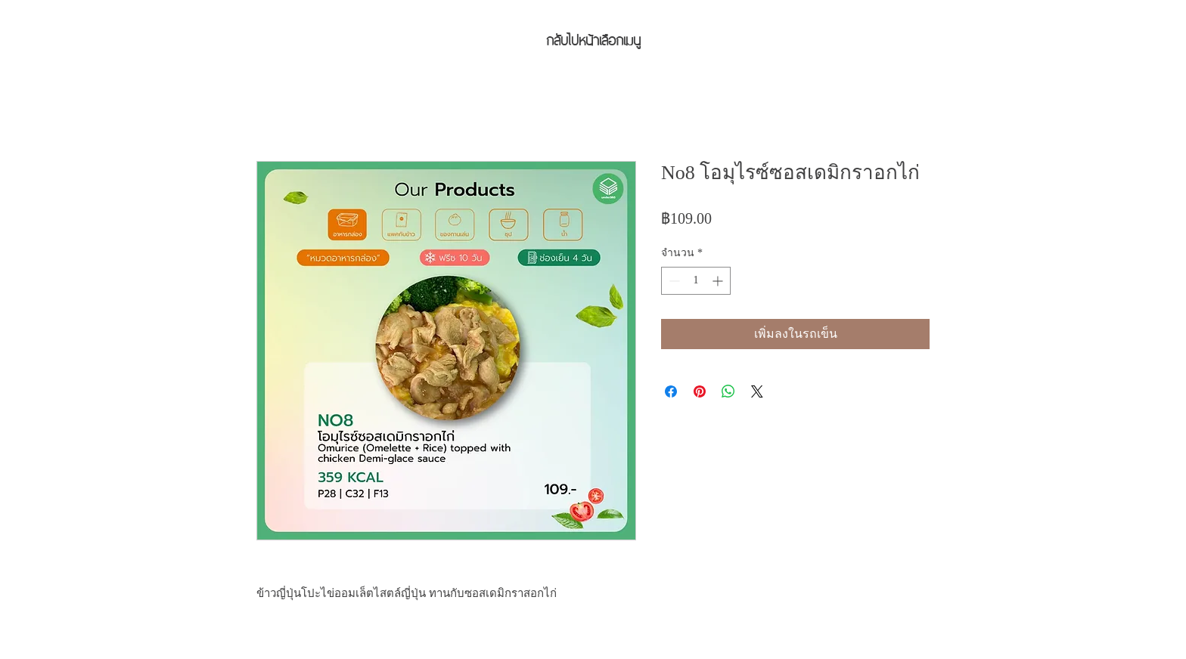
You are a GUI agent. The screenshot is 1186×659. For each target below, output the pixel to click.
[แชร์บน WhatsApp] (728, 391)
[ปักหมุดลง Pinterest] (700, 391)
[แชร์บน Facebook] (671, 391)
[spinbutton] (695, 281)
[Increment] (718, 281)
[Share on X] (757, 391)
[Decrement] (672, 281)
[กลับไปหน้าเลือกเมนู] (593, 38)
